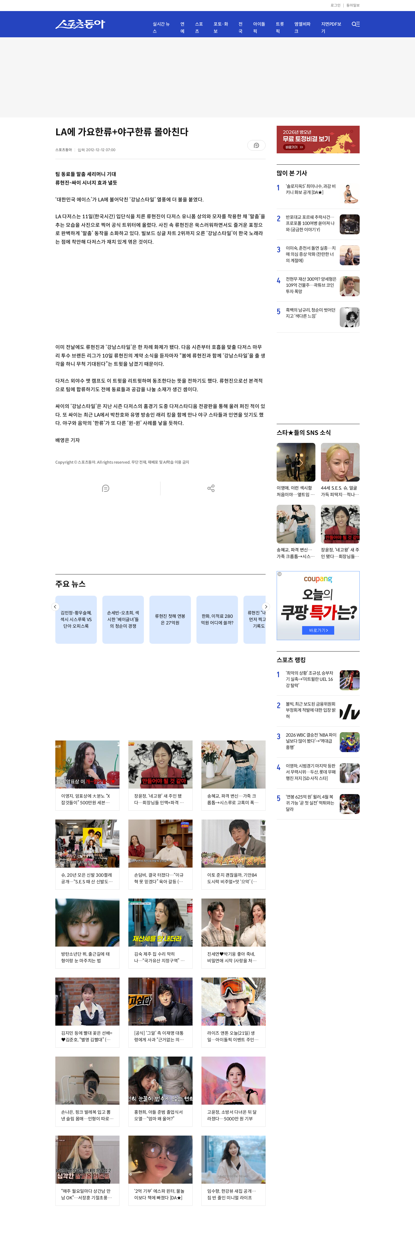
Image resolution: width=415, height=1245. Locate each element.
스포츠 (199, 27)
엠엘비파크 (302, 27)
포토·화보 (221, 27)
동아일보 (353, 5)
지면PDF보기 (331, 27)
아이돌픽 (259, 27)
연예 (182, 27)
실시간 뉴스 (161, 27)
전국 (240, 27)
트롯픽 (280, 27)
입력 (96, 150)
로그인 (336, 5)
